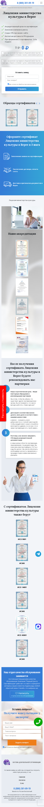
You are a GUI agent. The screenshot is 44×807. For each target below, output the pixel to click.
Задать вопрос (22, 742)
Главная (3, 7)
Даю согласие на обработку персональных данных (22, 84)
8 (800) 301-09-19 (22, 788)
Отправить (22, 89)
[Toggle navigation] (41, 3)
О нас (22, 783)
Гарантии (22, 777)
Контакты (22, 780)
